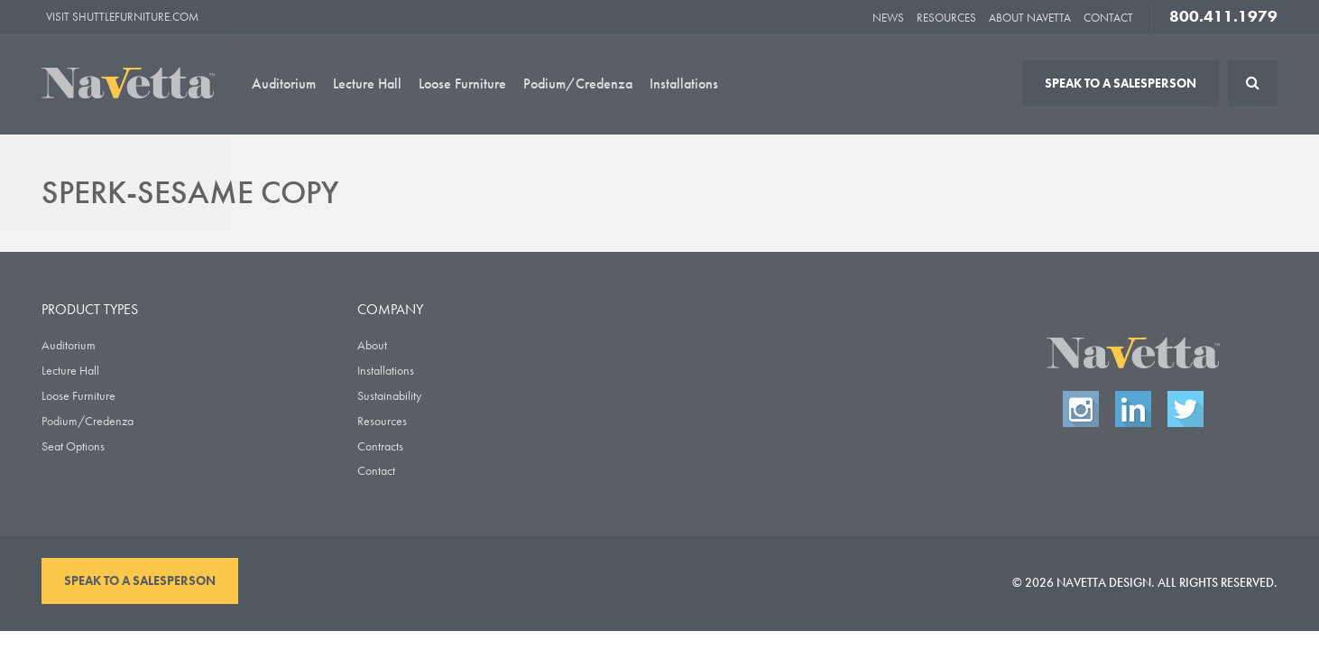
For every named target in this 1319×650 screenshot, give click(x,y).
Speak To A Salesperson (1120, 83)
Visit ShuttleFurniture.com (122, 16)
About (372, 345)
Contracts (380, 446)
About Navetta (1030, 17)
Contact (1108, 17)
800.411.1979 (1223, 16)
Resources (946, 17)
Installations (684, 83)
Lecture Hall (367, 83)
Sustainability (389, 395)
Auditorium (284, 83)
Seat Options (73, 446)
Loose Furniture (462, 83)
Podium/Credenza (577, 83)
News (888, 17)
